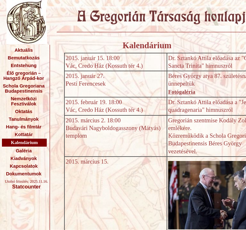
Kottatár (24, 134)
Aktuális (23, 50)
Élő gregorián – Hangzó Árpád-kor (23, 76)
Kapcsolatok (23, 166)
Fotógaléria (181, 92)
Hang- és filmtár (24, 126)
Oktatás (23, 111)
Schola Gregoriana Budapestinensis (24, 88)
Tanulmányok (23, 119)
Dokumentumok (24, 173)
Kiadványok (24, 158)
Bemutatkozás (23, 57)
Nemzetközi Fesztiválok (24, 101)
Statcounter (26, 186)
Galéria (24, 150)
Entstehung (24, 65)
